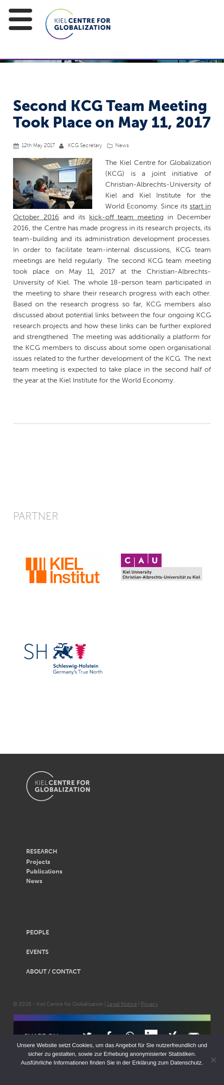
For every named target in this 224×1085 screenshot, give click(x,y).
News (122, 145)
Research (41, 852)
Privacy (149, 1004)
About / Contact (53, 972)
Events (37, 952)
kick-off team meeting (126, 217)
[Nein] (213, 1059)
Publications (44, 872)
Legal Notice (122, 1004)
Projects (38, 862)
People (37, 933)
